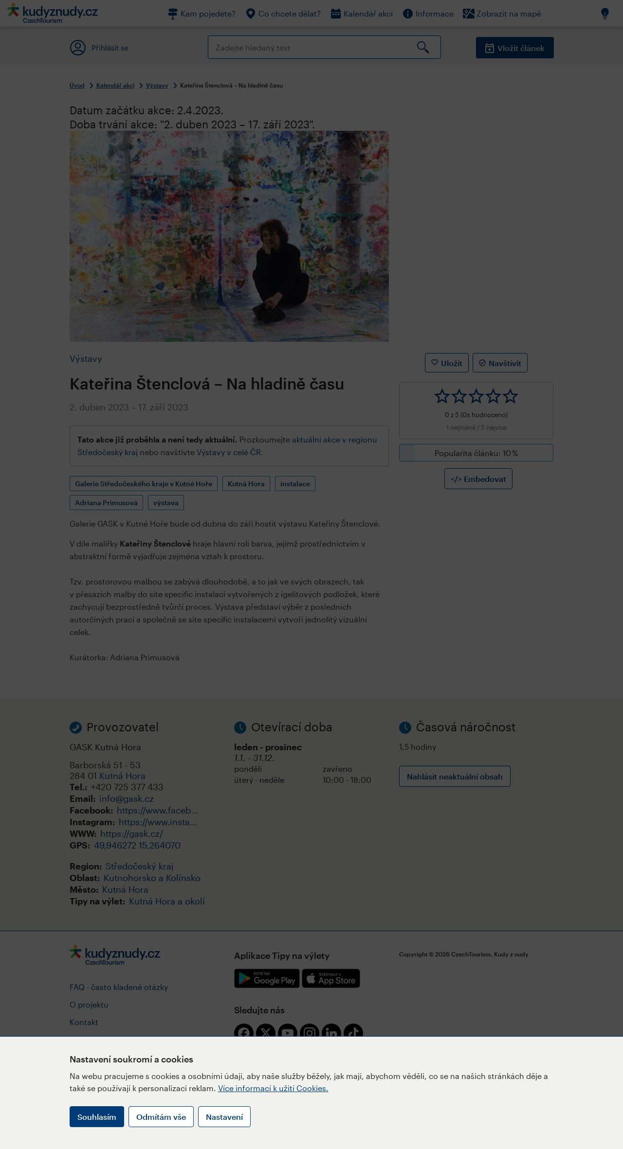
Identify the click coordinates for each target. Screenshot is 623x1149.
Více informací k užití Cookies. (273, 1088)
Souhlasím (96, 1116)
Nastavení (224, 1116)
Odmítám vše (161, 1116)
